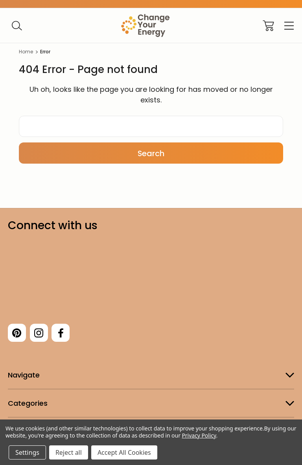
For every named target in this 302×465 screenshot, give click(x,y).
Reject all (68, 452)
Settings (27, 452)
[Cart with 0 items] (268, 25)
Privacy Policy (199, 435)
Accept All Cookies (124, 452)
